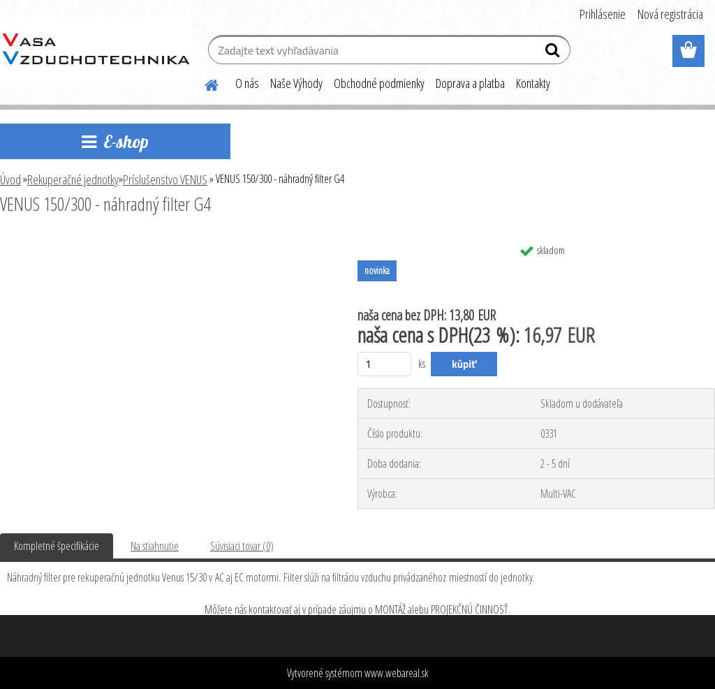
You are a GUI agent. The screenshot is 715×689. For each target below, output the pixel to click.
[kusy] (384, 364)
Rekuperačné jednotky (73, 179)
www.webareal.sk (396, 673)
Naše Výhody (296, 83)
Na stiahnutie (155, 546)
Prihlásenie (603, 14)
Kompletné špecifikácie (56, 546)
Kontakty (533, 83)
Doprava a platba (470, 83)
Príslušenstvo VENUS (165, 179)
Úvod (10, 179)
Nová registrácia (670, 14)
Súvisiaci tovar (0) (242, 546)
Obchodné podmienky (379, 83)
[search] (554, 53)
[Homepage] (203, 83)
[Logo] (96, 52)
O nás (247, 83)
